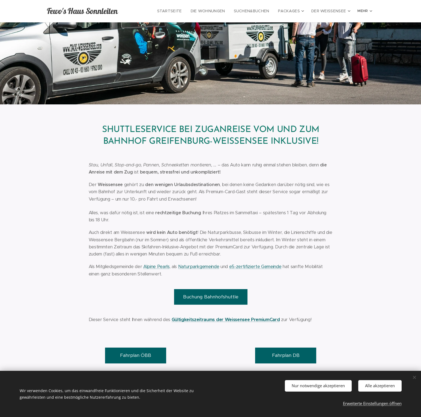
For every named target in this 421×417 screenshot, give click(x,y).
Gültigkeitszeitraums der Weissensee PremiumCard (225, 319)
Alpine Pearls (156, 266)
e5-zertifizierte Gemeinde (255, 266)
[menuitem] (182, 11)
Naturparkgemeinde (198, 266)
